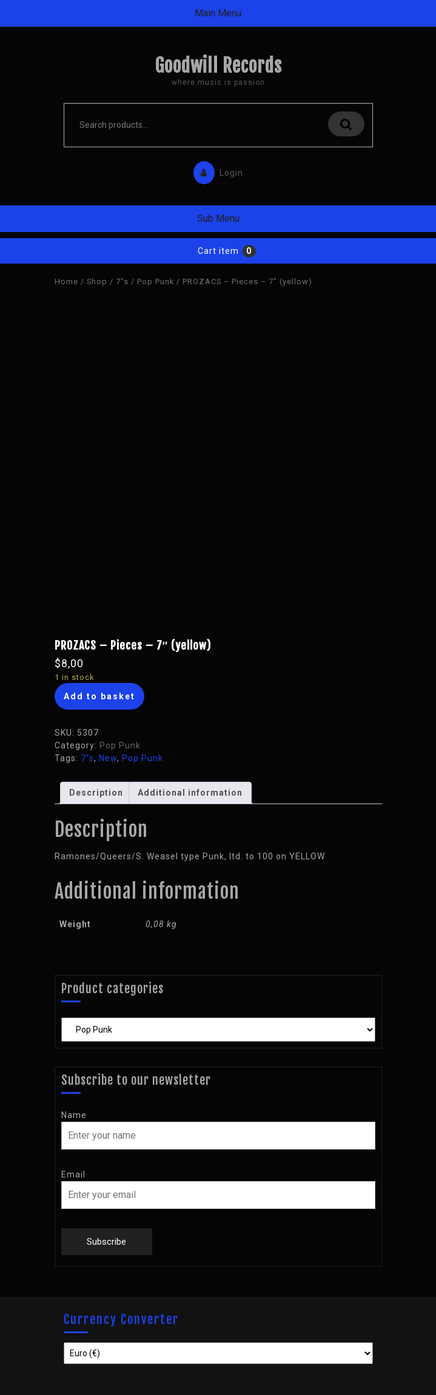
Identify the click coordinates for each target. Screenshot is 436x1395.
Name (74, 1115)
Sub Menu (218, 218)
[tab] (96, 793)
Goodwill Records (218, 66)
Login (215, 170)
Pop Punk (155, 281)
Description (96, 792)
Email (73, 1174)
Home (66, 281)
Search (346, 124)
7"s (122, 281)
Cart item (218, 251)
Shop (97, 281)
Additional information (190, 792)
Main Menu (218, 13)
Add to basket (99, 696)
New (108, 758)
